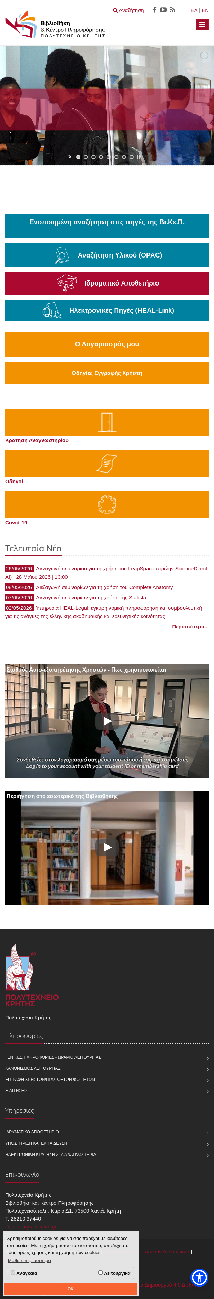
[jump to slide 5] (109, 157)
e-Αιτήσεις (16, 1090)
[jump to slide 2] (86, 157)
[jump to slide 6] (116, 157)
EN (205, 10)
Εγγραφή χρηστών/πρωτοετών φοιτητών (50, 1079)
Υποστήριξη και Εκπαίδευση (36, 1143)
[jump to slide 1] (78, 157)
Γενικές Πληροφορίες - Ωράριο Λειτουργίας (53, 1057)
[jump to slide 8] (132, 157)
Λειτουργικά (114, 1273)
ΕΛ (194, 10)
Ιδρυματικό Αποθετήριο (32, 1132)
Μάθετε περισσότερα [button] (29, 1260)
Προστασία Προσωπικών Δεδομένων (146, 1251)
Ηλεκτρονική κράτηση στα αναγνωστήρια (50, 1154)
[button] (199, 1277)
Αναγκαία (24, 1273)
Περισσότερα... (190, 626)
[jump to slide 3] (93, 157)
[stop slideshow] (138, 157)
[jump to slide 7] (124, 157)
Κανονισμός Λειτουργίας (33, 1068)
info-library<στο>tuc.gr (30, 1227)
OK (71, 1289)
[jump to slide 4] (101, 157)
